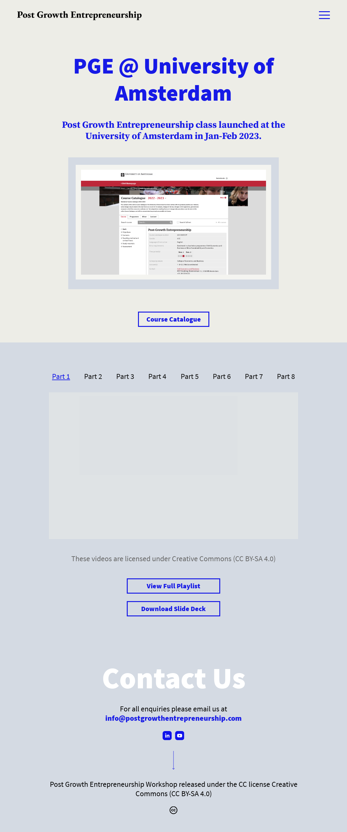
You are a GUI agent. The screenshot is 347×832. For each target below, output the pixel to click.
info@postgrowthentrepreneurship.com (173, 718)
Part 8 (286, 376)
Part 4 (157, 376)
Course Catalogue (173, 319)
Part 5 (190, 376)
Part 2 (93, 376)
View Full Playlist (173, 586)
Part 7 (254, 376)
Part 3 (125, 376)
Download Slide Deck (173, 609)
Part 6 (222, 376)
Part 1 (61, 376)
